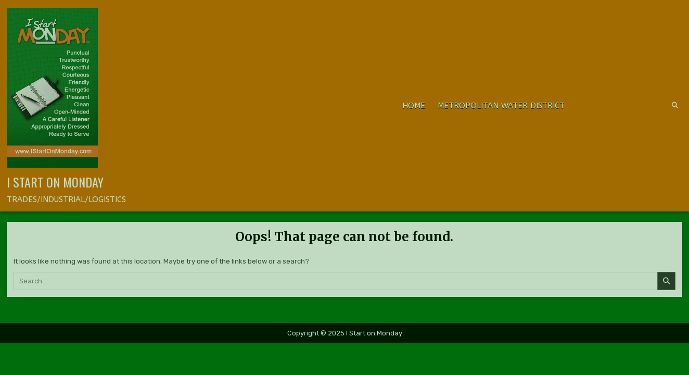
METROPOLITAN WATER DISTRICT (501, 105)
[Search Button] (675, 105)
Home (413, 105)
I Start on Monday (55, 181)
